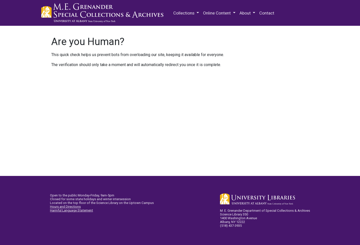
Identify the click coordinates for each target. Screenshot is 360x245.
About (246, 13)
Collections (184, 13)
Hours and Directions (65, 206)
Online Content (217, 13)
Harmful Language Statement (71, 210)
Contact (266, 13)
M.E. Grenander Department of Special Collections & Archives (103, 13)
